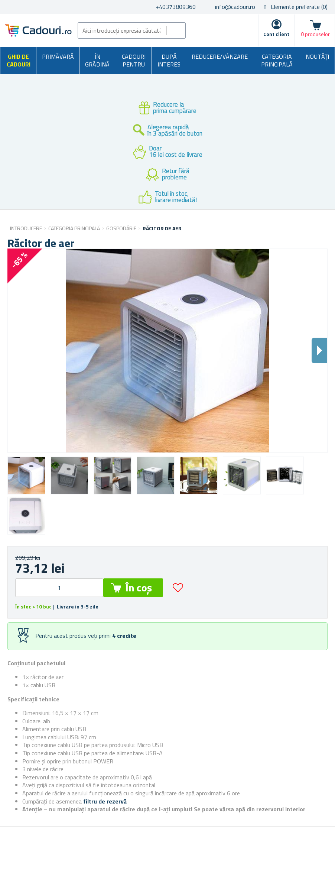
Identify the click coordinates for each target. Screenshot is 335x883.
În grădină (97, 60)
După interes (168, 60)
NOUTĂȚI (317, 56)
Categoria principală (277, 60)
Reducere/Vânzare (220, 56)
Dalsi (319, 350)
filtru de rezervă (105, 801)
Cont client (276, 34)
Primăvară (58, 56)
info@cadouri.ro (235, 6)
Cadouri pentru (134, 60)
